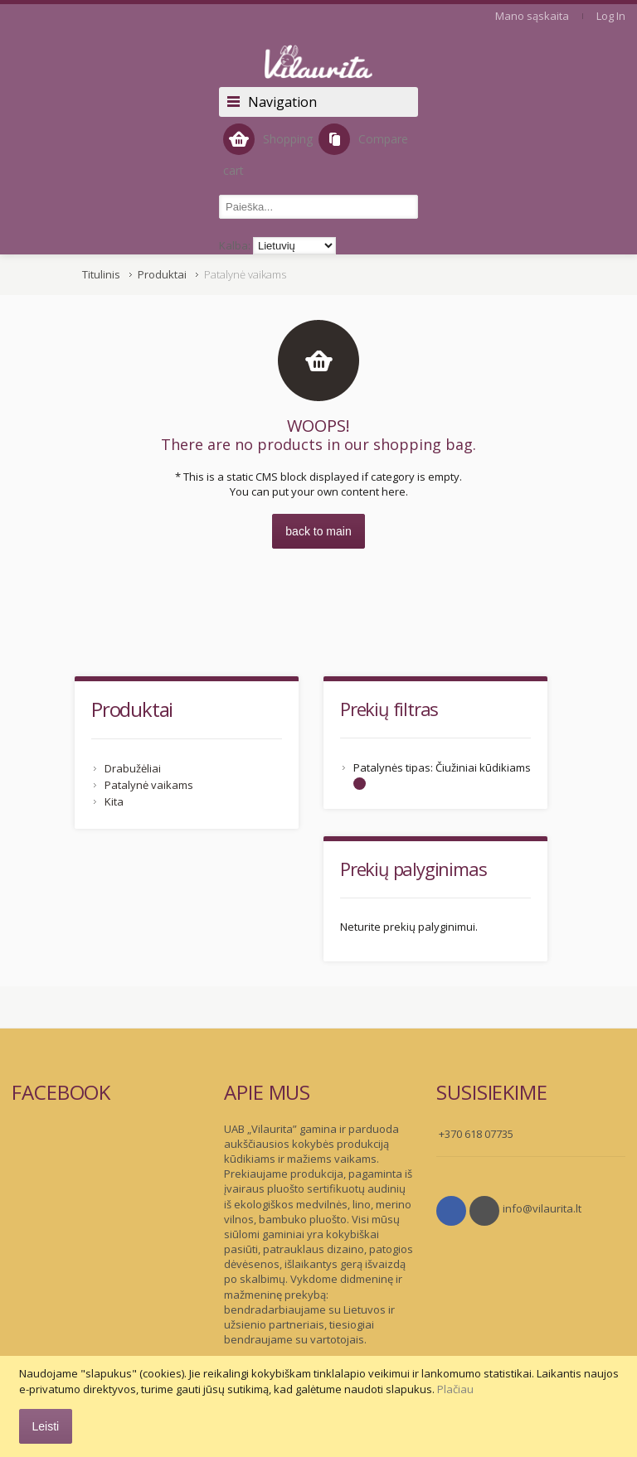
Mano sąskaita (532, 15)
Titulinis (101, 274)
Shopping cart (268, 150)
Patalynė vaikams (149, 784)
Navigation (282, 102)
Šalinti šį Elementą (359, 783)
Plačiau (455, 1389)
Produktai (162, 274)
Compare (363, 139)
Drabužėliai (133, 768)
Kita (114, 801)
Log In (610, 15)
